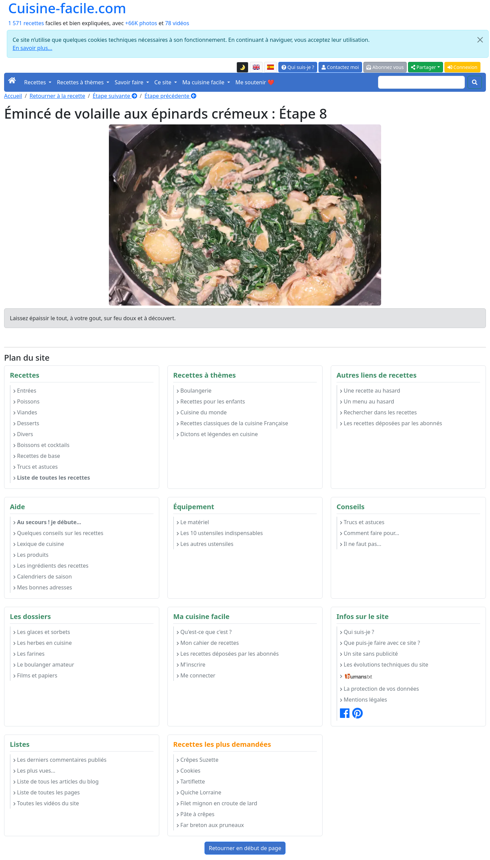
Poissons (26, 401)
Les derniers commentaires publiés (60, 759)
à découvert (159, 318)
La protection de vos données (379, 688)
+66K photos (141, 23)
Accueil (13, 96)
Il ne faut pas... (360, 544)
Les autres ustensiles (205, 544)
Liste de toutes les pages (46, 792)
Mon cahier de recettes (208, 643)
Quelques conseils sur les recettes (58, 533)
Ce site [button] (163, 82)
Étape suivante (115, 96)
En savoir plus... (32, 48)
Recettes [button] (35, 82)
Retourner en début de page (245, 848)
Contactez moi (340, 67)
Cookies (188, 770)
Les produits (30, 554)
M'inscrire (191, 664)
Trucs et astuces (35, 466)
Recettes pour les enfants (211, 401)
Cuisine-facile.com (67, 8)
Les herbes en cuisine (42, 643)
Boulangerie (194, 390)
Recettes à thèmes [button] (81, 82)
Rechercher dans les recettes (378, 412)
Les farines (29, 653)
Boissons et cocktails (41, 445)
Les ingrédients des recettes (50, 565)
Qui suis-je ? (297, 67)
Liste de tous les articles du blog (56, 781)
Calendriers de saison (42, 576)
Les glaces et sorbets (41, 632)
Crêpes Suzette (197, 759)
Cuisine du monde (202, 412)
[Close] (480, 39)
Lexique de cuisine (38, 544)
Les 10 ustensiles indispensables (220, 533)
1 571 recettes (26, 23)
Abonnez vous (385, 67)
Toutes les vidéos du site (46, 803)
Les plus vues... (34, 770)
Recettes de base (36, 456)
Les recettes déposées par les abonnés (391, 423)
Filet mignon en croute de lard (217, 803)
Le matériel (193, 522)
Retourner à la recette (57, 96)
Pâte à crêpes (195, 814)
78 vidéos (177, 23)
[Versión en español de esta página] (270, 67)
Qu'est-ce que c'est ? (204, 632)
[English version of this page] (256, 67)
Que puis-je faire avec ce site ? (380, 643)
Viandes (25, 412)
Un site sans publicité (369, 653)
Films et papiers (35, 675)
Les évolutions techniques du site (384, 664)
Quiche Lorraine (199, 792)
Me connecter (196, 675)
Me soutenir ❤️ (254, 82)
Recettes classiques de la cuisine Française (232, 423)
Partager (423, 67)
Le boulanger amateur (43, 664)
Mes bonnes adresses (42, 587)
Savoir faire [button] (130, 82)
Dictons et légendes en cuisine (217, 434)
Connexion (462, 67)
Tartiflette (191, 781)
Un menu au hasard (367, 401)
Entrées (24, 390)
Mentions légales (363, 699)
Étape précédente (170, 96)
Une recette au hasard (370, 390)
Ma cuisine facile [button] (204, 82)
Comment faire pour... (369, 533)
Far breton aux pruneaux (210, 825)
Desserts (26, 423)
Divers (23, 434)
